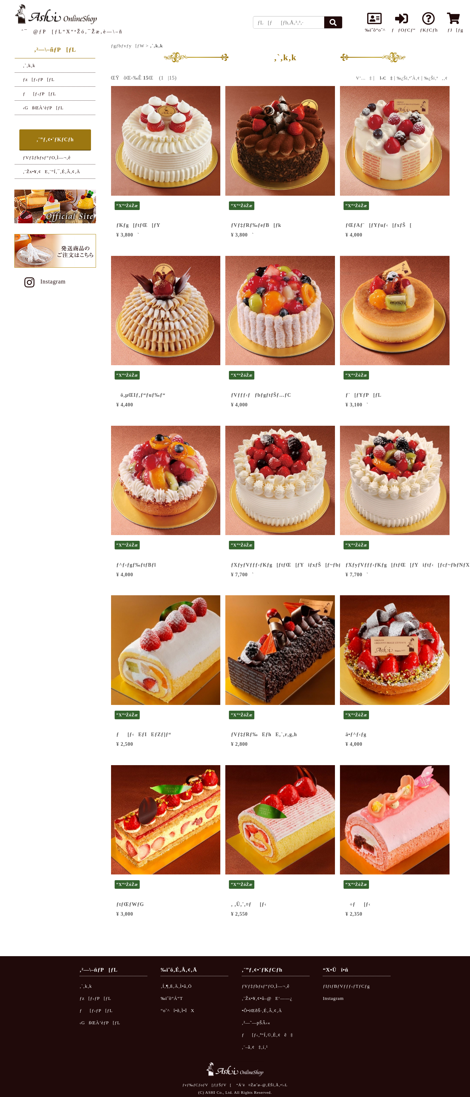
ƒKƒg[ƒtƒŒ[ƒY (138, 225)
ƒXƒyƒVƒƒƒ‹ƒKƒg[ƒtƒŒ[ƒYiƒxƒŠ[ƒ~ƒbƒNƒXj (294, 565)
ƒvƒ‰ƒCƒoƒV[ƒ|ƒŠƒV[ (206, 1085)
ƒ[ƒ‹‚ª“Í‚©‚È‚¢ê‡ (267, 1035)
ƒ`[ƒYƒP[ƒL (364, 395)
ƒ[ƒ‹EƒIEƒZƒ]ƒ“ (143, 734)
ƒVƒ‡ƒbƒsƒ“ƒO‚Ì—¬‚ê (47, 157)
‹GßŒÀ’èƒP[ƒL (43, 107)
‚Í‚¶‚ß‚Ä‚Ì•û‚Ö (176, 986)
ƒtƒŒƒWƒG (130, 904)
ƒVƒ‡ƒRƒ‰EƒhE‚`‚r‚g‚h (264, 734)
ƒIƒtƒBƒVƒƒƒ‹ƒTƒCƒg (346, 986)
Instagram (44, 281)
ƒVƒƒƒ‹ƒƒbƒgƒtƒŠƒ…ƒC (261, 395)
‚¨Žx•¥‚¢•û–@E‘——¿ (267, 998)
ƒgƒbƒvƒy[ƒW (127, 45)
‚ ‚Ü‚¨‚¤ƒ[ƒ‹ (249, 904)
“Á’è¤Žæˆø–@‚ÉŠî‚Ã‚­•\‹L (262, 1085)
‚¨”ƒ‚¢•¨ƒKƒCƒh (55, 139)
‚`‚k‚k (29, 65)
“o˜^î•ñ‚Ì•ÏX (177, 1010)
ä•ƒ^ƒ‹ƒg (356, 734)
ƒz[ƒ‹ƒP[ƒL (38, 79)
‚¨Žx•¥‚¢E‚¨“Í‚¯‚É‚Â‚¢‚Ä (51, 171)
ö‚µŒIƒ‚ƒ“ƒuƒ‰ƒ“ (141, 395)
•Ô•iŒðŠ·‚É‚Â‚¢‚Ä (262, 1010)
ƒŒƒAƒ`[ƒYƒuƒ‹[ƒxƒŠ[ (379, 225)
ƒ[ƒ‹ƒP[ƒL (39, 93)
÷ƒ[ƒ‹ (358, 904)
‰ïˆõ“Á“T (171, 998)
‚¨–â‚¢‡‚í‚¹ (255, 1047)
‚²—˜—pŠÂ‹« (256, 1022)
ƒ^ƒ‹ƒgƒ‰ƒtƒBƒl (136, 565)
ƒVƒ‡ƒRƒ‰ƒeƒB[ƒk (256, 225)
